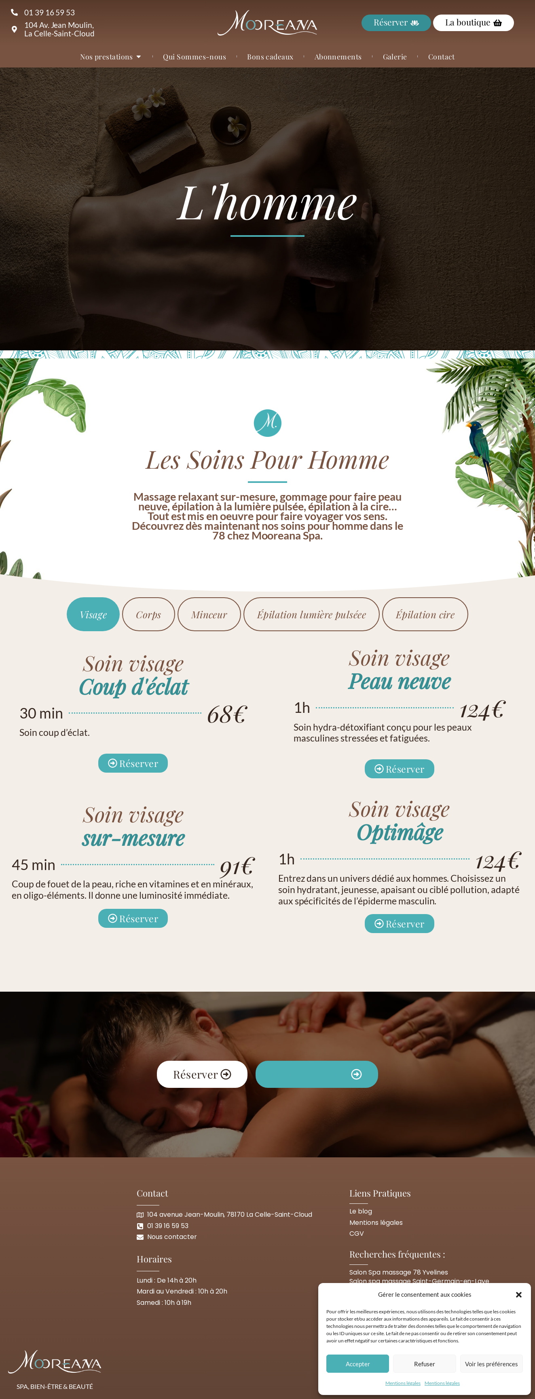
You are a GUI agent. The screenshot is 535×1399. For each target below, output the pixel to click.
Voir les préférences (491, 1363)
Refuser (424, 1363)
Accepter (358, 1363)
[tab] (93, 614)
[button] (519, 1295)
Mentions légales (403, 1383)
